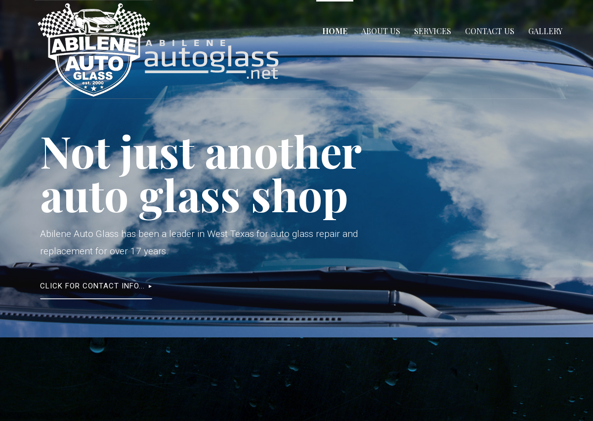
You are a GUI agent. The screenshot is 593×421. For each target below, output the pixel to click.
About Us (380, 31)
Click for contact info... (92, 285)
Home (334, 31)
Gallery (545, 31)
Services (432, 31)
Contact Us (489, 31)
